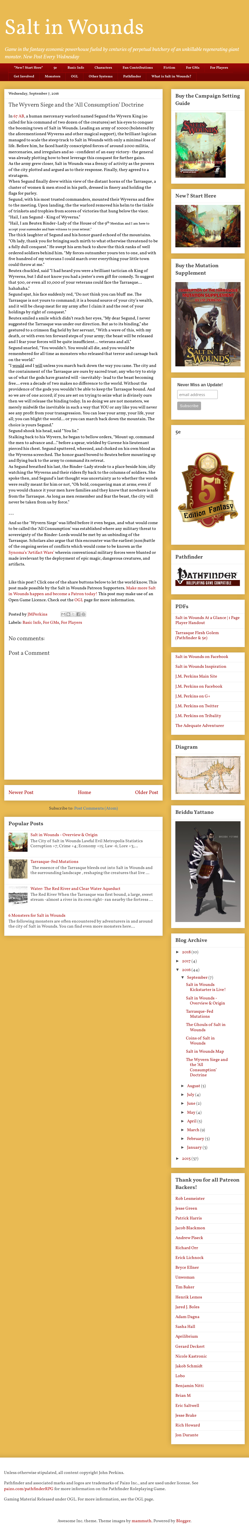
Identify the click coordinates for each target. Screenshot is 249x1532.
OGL (74, 76)
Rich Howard (187, 1425)
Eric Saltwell (187, 1406)
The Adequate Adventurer (199, 726)
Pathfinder (132, 76)
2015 (187, 1159)
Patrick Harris (188, 1218)
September (197, 978)
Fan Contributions (138, 67)
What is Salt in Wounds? (171, 76)
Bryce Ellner (187, 1268)
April (192, 1121)
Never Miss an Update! (200, 385)
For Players (219, 67)
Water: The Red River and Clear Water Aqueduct (75, 889)
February (196, 1139)
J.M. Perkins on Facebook (199, 687)
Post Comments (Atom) (96, 808)
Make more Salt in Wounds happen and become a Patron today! (82, 591)
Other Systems (101, 76)
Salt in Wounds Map (205, 1052)
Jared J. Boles (187, 1307)
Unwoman (185, 1277)
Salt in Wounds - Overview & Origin (64, 835)
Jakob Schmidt (189, 1366)
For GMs (192, 67)
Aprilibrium (186, 1337)
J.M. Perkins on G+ (192, 696)
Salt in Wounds (74, 28)
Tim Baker (184, 1287)
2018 (187, 952)
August (194, 1086)
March (193, 1130)
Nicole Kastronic (191, 1356)
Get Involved (24, 76)
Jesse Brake (186, 1416)
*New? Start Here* (28, 67)
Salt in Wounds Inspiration (200, 667)
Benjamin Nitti (189, 1386)
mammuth (142, 1521)
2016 (187, 970)
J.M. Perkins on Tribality (198, 716)
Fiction (169, 67)
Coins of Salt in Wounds (200, 1040)
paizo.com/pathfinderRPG (29, 1489)
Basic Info (76, 67)
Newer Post (21, 792)
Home (84, 792)
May (191, 1113)
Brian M (183, 1396)
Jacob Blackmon (190, 1228)
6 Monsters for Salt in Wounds (36, 916)
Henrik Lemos (188, 1297)
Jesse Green (186, 1208)
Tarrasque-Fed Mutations (54, 862)
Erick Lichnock (189, 1258)
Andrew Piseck (189, 1238)
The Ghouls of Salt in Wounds (206, 1027)
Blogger (183, 1521)
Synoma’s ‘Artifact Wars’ (31, 553)
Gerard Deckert (190, 1347)
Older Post (146, 792)
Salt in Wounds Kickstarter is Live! (206, 987)
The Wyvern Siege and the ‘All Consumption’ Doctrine (207, 1067)
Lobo (180, 1376)
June (191, 1104)
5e (55, 67)
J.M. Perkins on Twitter (197, 706)
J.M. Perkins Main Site (196, 676)
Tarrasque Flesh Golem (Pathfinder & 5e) (197, 635)
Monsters (52, 76)
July (191, 1095)
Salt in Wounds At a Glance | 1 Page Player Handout (207, 620)
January (195, 1148)
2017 (187, 961)
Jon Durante (186, 1435)
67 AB (19, 116)
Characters (103, 67)
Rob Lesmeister (190, 1199)
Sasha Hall (185, 1327)
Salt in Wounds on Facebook (201, 657)
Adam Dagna (187, 1317)
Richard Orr (186, 1248)
